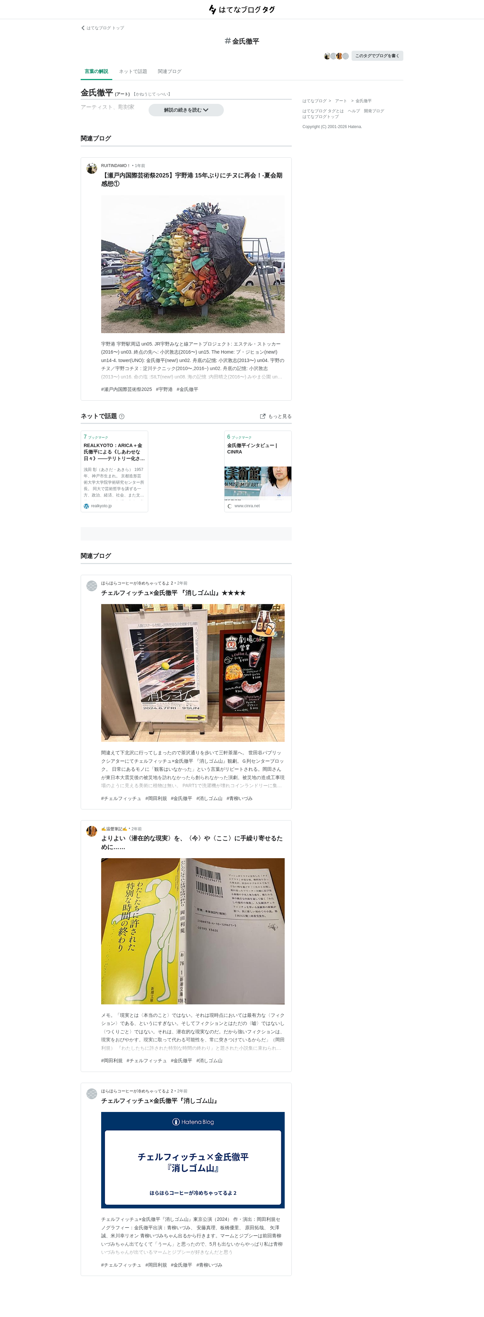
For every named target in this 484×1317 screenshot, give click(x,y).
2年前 (182, 583)
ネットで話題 (133, 71)
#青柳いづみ (240, 798)
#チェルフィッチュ (121, 798)
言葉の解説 (96, 71)
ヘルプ (354, 111)
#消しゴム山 (209, 798)
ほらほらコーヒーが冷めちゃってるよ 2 (137, 583)
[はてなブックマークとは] (121, 416)
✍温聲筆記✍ (114, 829)
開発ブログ (374, 111)
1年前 (140, 165)
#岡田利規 (156, 798)
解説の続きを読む (186, 110)
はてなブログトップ (320, 116)
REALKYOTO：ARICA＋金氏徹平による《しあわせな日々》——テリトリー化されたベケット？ (114, 453)
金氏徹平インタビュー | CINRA (252, 449)
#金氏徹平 (187, 389)
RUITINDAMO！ (116, 165)
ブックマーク (96, 437)
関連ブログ (170, 71)
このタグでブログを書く (377, 55)
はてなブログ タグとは (323, 111)
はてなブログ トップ (102, 28)
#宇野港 (164, 389)
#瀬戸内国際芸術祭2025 (126, 389)
